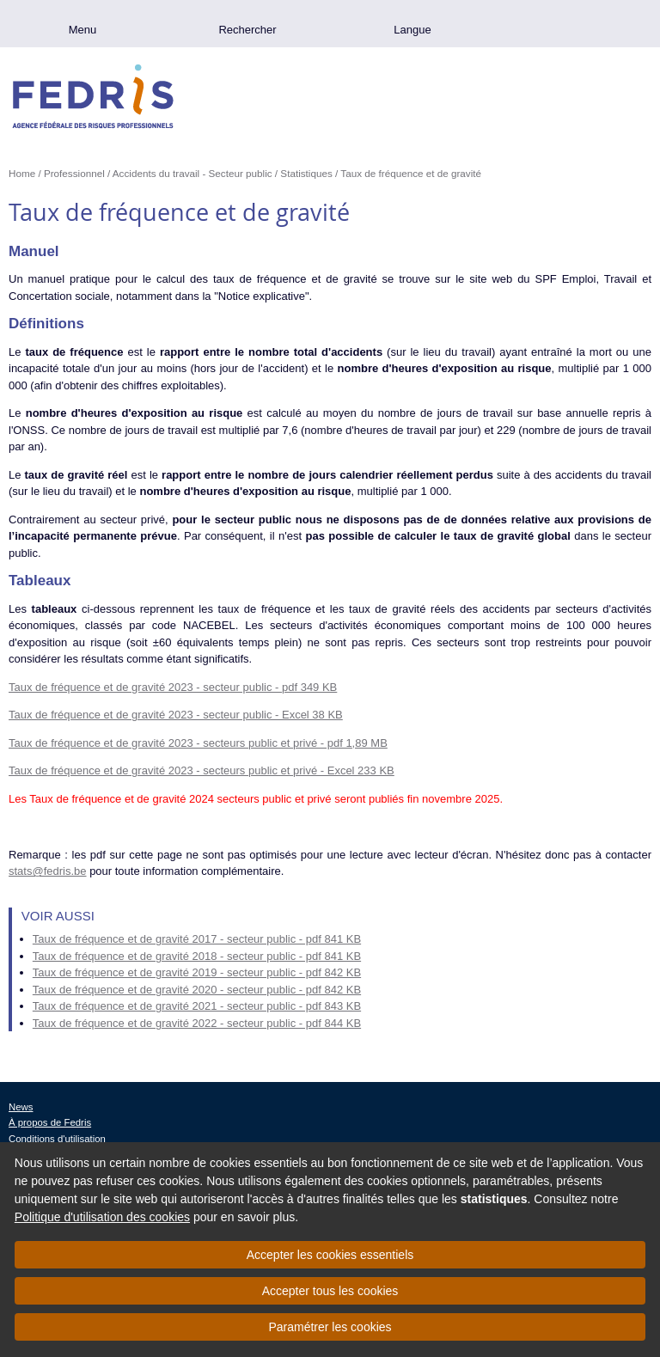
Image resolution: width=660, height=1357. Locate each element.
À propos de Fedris (50, 1122)
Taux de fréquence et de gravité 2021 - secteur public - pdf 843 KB (197, 1005)
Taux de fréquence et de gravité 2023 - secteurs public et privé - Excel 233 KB (201, 770)
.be (577, 23)
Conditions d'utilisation (57, 1139)
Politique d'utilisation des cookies (102, 1217)
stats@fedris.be (48, 871)
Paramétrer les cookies (329, 1327)
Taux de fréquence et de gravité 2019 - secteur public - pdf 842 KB (197, 972)
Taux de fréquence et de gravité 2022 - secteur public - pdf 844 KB (197, 1023)
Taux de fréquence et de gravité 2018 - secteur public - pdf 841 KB (197, 956)
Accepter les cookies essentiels (330, 1255)
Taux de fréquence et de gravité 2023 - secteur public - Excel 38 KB (176, 714)
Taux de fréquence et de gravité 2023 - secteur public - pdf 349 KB (173, 687)
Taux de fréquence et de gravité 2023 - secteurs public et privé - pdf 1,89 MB (198, 743)
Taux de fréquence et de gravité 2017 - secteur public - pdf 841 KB (197, 938)
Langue (412, 29)
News (21, 1107)
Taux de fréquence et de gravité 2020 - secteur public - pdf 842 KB (197, 989)
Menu (83, 29)
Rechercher (247, 29)
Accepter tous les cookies (330, 1291)
